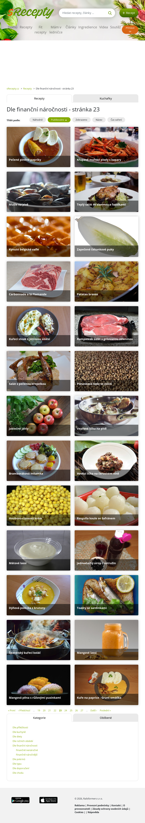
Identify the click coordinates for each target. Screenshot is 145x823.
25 (71, 710)
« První (11, 710)
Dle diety (17, 736)
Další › (93, 710)
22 (55, 710)
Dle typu (17, 763)
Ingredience (87, 27)
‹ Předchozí (24, 710)
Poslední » (105, 710)
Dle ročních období (23, 741)
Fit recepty (40, 29)
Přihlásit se (130, 29)
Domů (12, 27)
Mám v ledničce (55, 29)
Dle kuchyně (19, 732)
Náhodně (38, 119)
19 (39, 710)
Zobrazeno (81, 119)
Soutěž (115, 27)
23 (60, 710)
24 (65, 710)
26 (76, 710)
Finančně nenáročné (27, 750)
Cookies (79, 812)
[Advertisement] (72, 62)
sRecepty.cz (13, 88)
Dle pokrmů (19, 759)
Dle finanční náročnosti (25, 745)
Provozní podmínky (98, 805)
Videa (103, 27)
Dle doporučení (21, 768)
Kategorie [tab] (39, 718)
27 (82, 710)
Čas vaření (116, 119)
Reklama (80, 805)
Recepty (26, 27)
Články (71, 27)
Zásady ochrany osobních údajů (110, 808)
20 (44, 710)
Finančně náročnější (26, 754)
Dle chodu (18, 772)
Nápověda (93, 812)
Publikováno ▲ (59, 119)
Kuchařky (106, 98)
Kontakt (116, 805)
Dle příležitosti (20, 727)
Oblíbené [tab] (106, 718)
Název (99, 119)
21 (49, 710)
